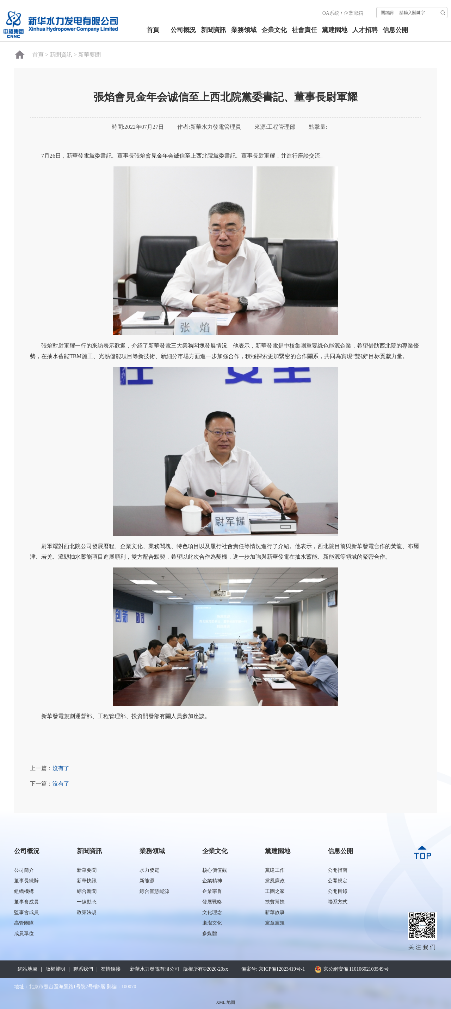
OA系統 (330, 13)
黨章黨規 (275, 923)
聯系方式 (337, 902)
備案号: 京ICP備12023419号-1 (273, 969)
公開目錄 (337, 891)
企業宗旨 (212, 891)
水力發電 (149, 870)
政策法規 (87, 912)
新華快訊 (87, 880)
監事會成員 (26, 912)
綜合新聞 (87, 891)
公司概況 (183, 29)
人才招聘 (365, 29)
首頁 (153, 29)
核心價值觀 (214, 870)
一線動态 (87, 902)
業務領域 (244, 29)
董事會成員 (26, 902)
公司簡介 (24, 870)
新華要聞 (89, 55)
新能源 (147, 880)
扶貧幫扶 (275, 902)
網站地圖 (27, 969)
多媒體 (209, 933)
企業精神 (212, 880)
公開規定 (337, 880)
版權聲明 (55, 969)
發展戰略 (212, 902)
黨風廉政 (275, 880)
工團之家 (275, 891)
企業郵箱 (353, 13)
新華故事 (275, 912)
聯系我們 (83, 969)
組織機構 (24, 891)
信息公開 (395, 29)
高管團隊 (24, 923)
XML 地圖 (225, 1002)
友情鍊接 (111, 969)
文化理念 (212, 912)
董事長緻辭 (26, 880)
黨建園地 (334, 29)
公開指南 (337, 870)
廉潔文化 (212, 923)
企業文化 (274, 29)
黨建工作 (275, 870)
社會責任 (304, 29)
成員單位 (24, 933)
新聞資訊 (213, 29)
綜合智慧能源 (154, 891)
